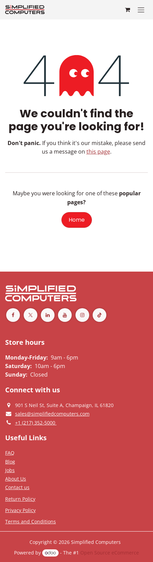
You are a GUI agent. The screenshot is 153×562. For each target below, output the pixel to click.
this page (98, 151)
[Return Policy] (20, 498)
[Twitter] (30, 315)
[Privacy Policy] (9, 452)
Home (77, 220)
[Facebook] (13, 315)
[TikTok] (99, 315)
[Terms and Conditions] (30, 521)
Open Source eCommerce (109, 552)
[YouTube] (65, 315)
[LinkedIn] (48, 315)
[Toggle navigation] (141, 10)
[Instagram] (82, 315)
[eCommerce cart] (127, 9)
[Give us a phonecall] (36, 422)
